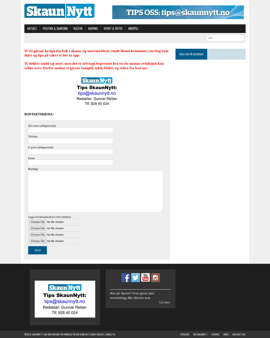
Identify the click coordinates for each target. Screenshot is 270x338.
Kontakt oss (239, 334)
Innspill (133, 28)
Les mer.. (165, 302)
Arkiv (226, 334)
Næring (93, 28)
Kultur (78, 28)
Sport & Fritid (113, 28)
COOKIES (215, 334)
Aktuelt (32, 28)
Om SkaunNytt (200, 334)
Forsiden (184, 334)
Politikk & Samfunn (55, 28)
